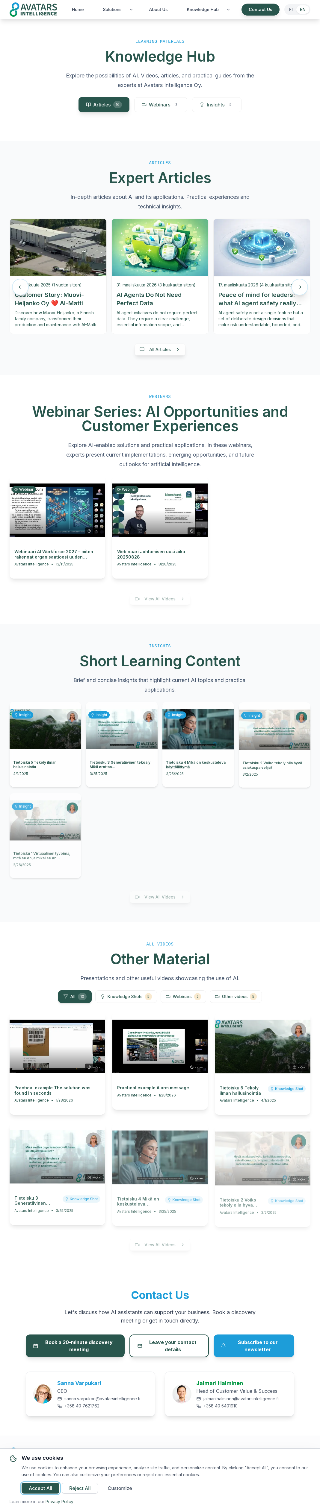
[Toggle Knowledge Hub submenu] (228, 9)
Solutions (112, 9)
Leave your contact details (167, 1345)
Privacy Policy (59, 1501)
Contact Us (260, 9)
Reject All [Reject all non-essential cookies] (79, 1488)
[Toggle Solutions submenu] (131, 9)
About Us (158, 9)
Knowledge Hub (202, 9)
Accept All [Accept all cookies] (40, 1488)
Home (78, 9)
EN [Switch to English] (303, 9)
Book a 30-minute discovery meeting (73, 1345)
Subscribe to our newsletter (249, 1345)
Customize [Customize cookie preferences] (120, 1488)
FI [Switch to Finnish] (291, 9)
